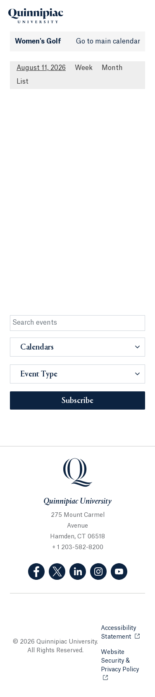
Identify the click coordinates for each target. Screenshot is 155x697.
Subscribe (77, 401)
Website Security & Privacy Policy (123, 661)
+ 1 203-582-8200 (77, 547)
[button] (77, 347)
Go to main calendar (108, 41)
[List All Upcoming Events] (22, 82)
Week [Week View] (84, 68)
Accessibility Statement (123, 632)
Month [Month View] (112, 68)
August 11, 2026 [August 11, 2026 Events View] (41, 68)
